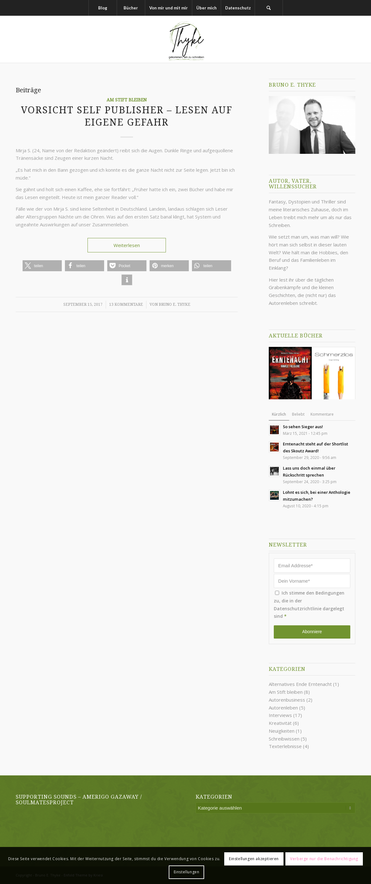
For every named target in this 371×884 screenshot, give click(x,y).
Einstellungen (186, 872)
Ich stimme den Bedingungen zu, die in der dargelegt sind (309, 604)
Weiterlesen (127, 245)
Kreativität (280, 723)
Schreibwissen (284, 739)
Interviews (280, 715)
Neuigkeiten (281, 731)
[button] (42, 265)
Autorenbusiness (287, 700)
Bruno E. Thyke (174, 304)
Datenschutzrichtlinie (297, 609)
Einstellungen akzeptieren (254, 858)
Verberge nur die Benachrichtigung (324, 858)
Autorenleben (283, 707)
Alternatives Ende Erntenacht (300, 684)
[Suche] (269, 8)
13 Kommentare (126, 304)
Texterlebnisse (285, 746)
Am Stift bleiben (127, 99)
